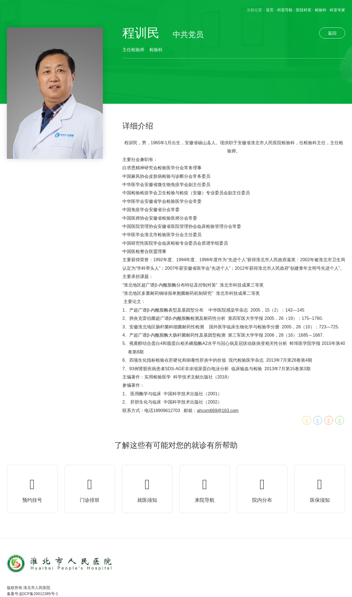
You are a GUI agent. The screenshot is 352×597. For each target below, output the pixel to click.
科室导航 (285, 10)
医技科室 (303, 10)
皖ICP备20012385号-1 (39, 593)
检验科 (320, 10)
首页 (270, 10)
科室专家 (337, 10)
